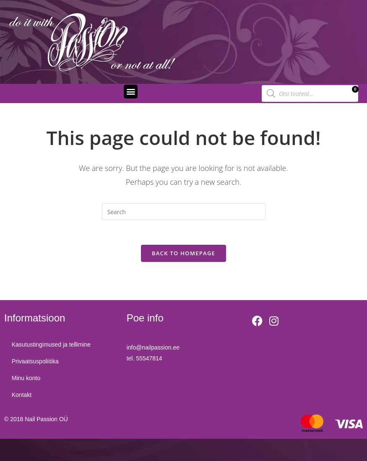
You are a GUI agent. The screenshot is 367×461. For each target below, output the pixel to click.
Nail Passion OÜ (46, 420)
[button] (131, 91)
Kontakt (22, 396)
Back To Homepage (183, 254)
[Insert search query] (183, 211)
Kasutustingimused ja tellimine (52, 345)
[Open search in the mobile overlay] (310, 93)
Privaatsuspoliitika (36, 362)
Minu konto (27, 379)
